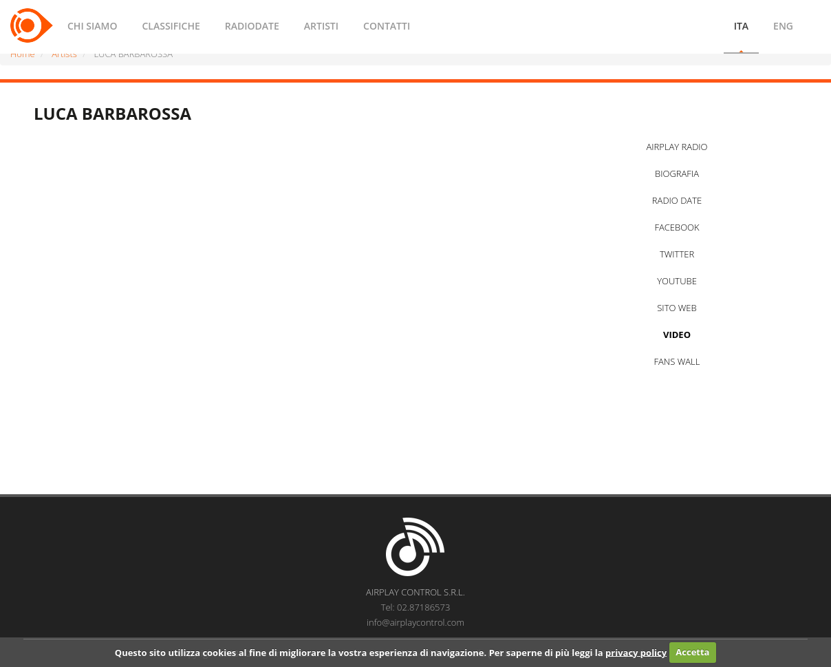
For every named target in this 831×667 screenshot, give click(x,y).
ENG (783, 25)
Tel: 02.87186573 (416, 607)
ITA (741, 25)
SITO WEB (676, 307)
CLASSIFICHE (170, 25)
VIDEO (677, 334)
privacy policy (636, 652)
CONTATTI (386, 25)
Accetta (692, 652)
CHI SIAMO (92, 25)
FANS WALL (677, 361)
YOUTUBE (677, 281)
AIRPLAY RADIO (676, 146)
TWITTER (677, 254)
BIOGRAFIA (677, 173)
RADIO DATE (677, 200)
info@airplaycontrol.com (415, 622)
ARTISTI (321, 25)
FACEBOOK (676, 227)
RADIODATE (252, 25)
